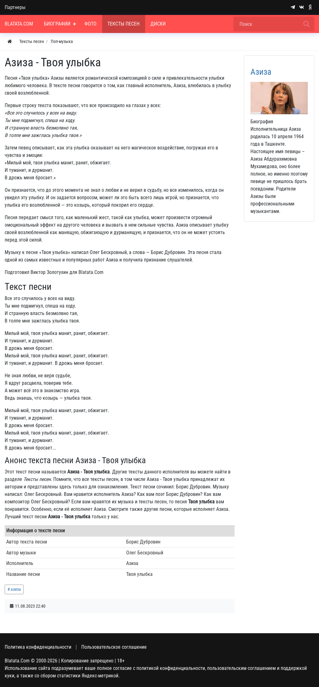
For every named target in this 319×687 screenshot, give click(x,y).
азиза (16, 589)
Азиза (260, 72)
